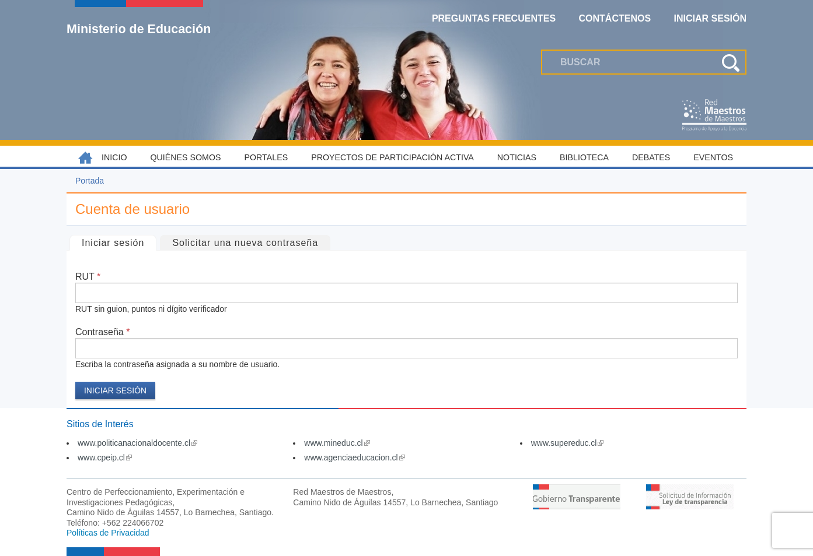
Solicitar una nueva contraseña (245, 243)
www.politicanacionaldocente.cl (137, 443)
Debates (651, 157)
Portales (266, 157)
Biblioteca (584, 157)
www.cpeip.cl (105, 457)
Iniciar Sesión (710, 18)
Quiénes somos (186, 157)
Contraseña (102, 332)
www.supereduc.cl (567, 443)
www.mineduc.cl (336, 443)
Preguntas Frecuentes (494, 18)
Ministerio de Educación (139, 28)
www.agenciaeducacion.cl (354, 457)
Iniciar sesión (119, 241)
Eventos (713, 157)
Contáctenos (615, 18)
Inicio (114, 157)
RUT (87, 276)
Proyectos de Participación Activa (392, 157)
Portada (89, 180)
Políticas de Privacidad (108, 532)
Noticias (516, 157)
